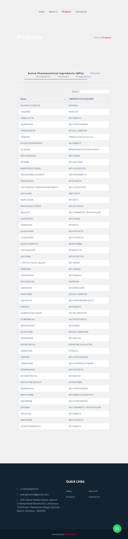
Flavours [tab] (63, 76)
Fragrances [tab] (83, 76)
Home (41, 12)
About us (53, 12)
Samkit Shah (70, 534)
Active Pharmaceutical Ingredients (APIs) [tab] (56, 73)
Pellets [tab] (95, 73)
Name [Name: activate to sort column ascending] (23, 99)
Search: (90, 92)
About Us (93, 491)
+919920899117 (29, 489)
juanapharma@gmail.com (34, 494)
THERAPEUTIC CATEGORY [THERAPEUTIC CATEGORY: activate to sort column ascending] (81, 99)
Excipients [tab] (44, 76)
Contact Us (81, 12)
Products (66, 12)
